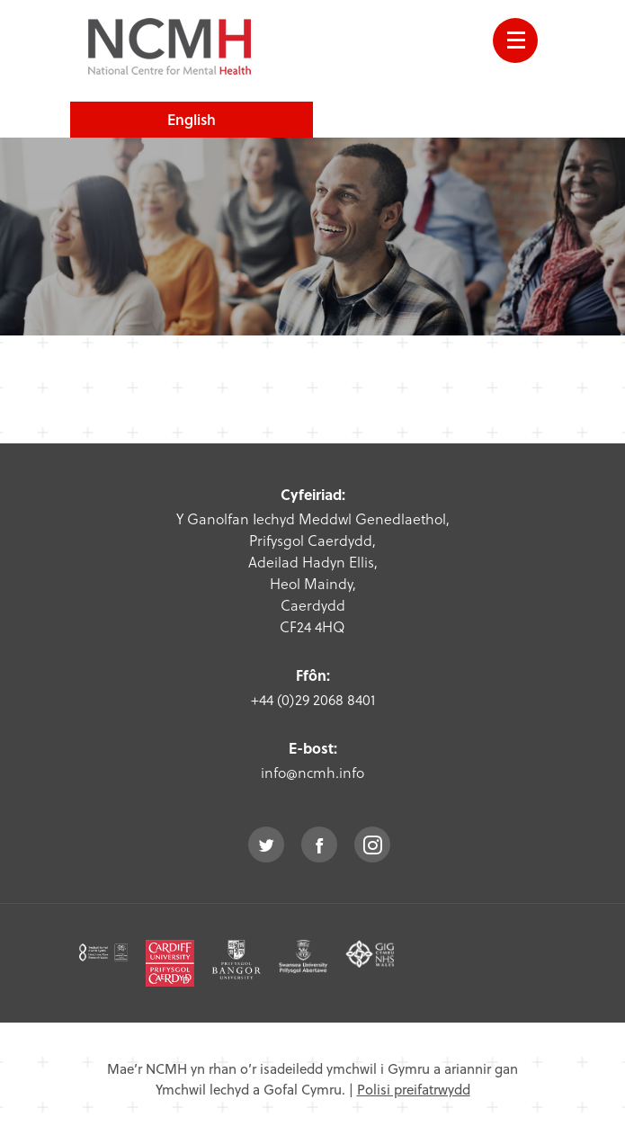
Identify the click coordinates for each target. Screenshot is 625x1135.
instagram (372, 844)
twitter (266, 844)
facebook (319, 844)
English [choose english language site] (191, 119)
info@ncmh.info (312, 772)
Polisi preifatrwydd (413, 1089)
